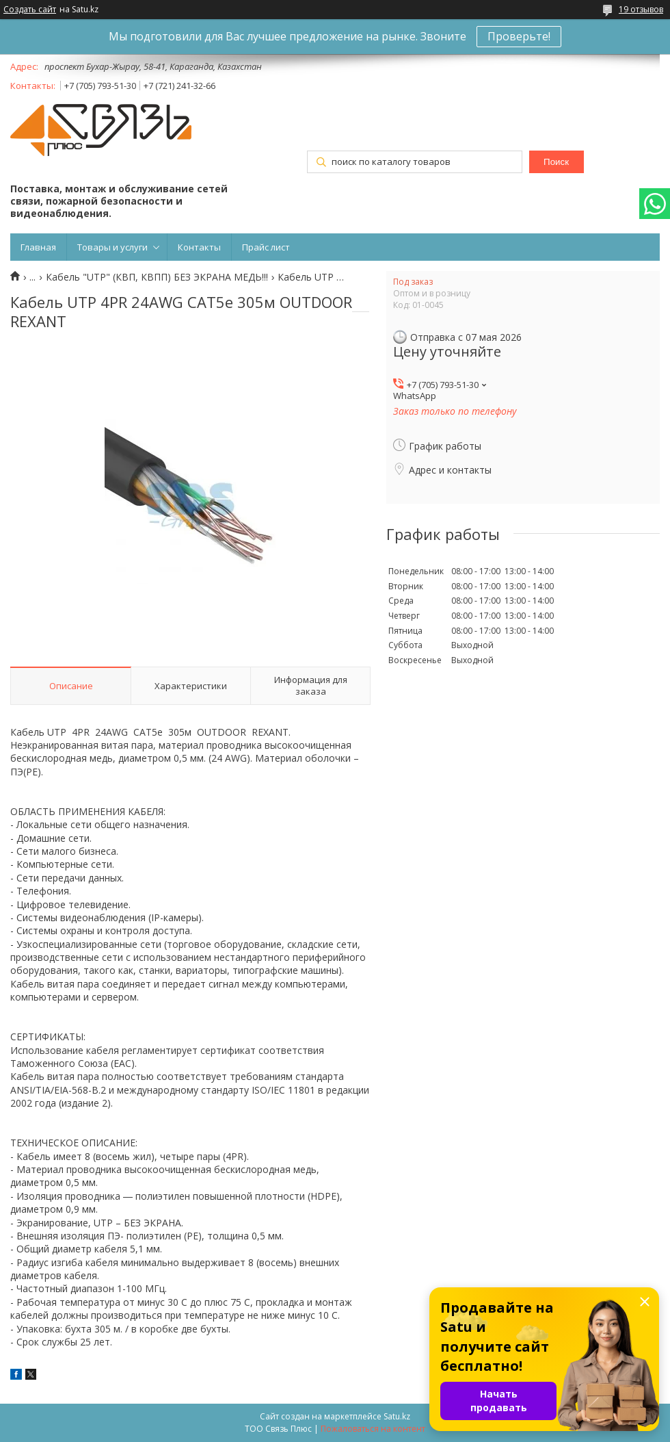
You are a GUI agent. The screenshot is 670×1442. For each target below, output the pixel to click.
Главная (38, 247)
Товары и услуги (112, 247)
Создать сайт (29, 9)
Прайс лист (266, 247)
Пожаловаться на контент (373, 1428)
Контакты (199, 247)
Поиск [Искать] (556, 162)
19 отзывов (641, 9)
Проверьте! (518, 36)
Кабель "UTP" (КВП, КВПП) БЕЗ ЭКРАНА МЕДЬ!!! (157, 277)
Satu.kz (397, 1416)
